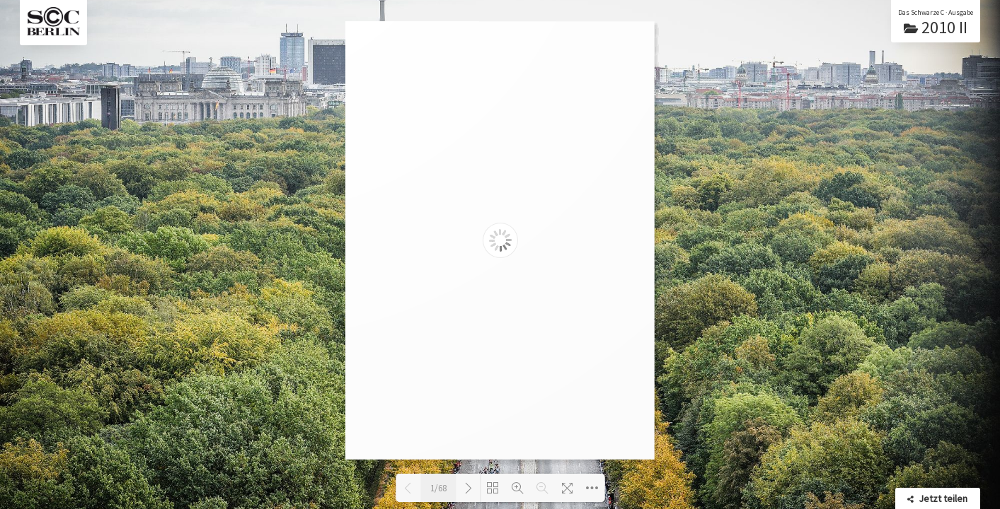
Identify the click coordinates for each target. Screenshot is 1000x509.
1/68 (438, 488)
